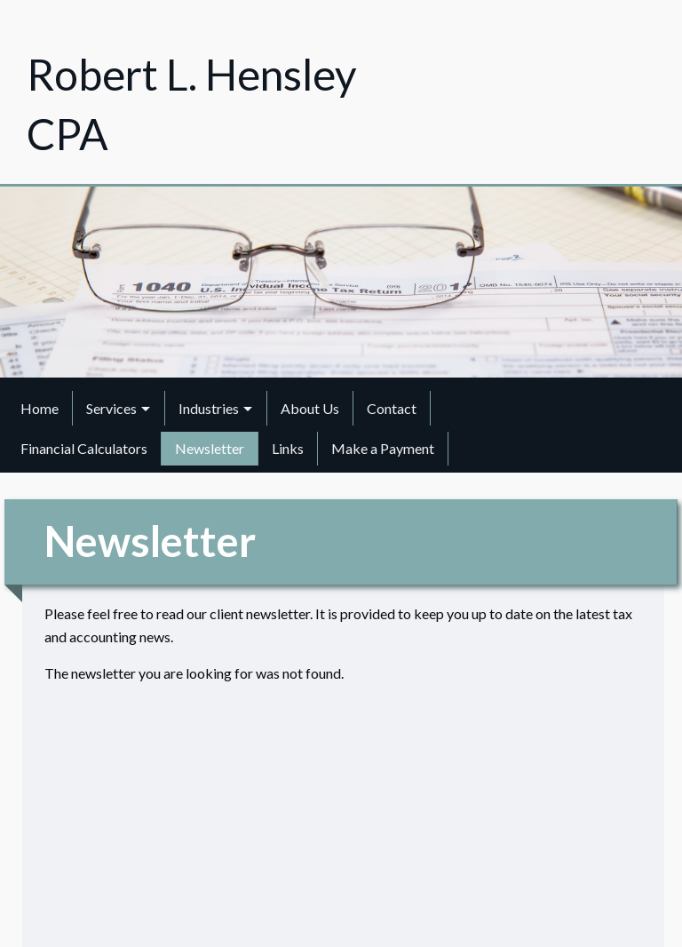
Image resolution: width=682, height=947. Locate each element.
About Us (310, 408)
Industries (208, 408)
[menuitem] (40, 408)
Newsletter (209, 448)
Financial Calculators (83, 448)
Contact (391, 408)
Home (39, 408)
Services (111, 408)
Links (288, 448)
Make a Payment (382, 448)
